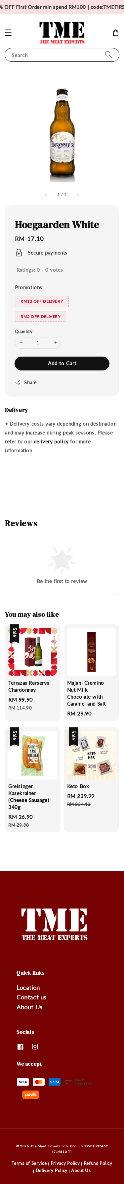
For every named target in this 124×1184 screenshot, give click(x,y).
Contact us (32, 997)
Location (28, 987)
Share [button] (26, 383)
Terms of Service (29, 1163)
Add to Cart (62, 363)
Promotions (28, 287)
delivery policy (51, 441)
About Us (30, 1007)
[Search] (108, 54)
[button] (8, 32)
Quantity (23, 331)
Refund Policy (98, 1163)
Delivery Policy (52, 1170)
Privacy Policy (65, 1163)
